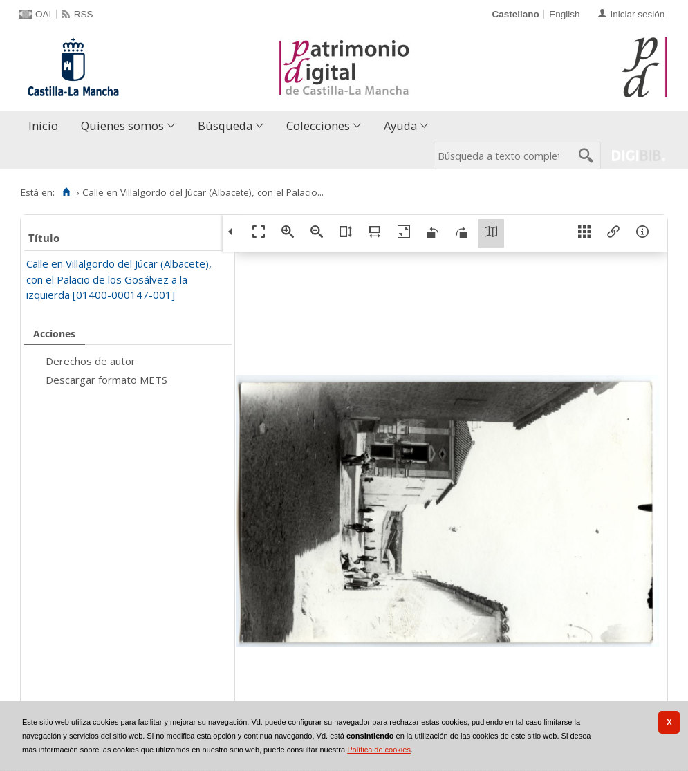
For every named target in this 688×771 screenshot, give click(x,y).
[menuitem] (46, 126)
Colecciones (318, 125)
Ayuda (400, 125)
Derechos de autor (91, 361)
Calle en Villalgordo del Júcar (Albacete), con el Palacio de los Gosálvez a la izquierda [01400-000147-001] (119, 279)
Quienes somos (122, 125)
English (564, 14)
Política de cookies (379, 749)
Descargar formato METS (106, 380)
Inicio (43, 125)
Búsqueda (225, 125)
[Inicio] (66, 192)
